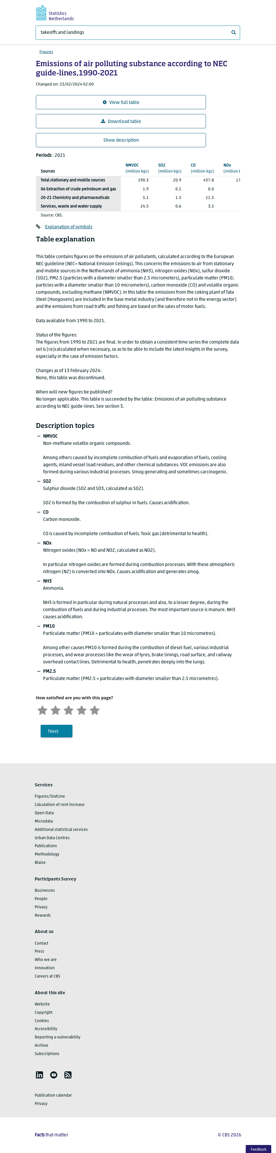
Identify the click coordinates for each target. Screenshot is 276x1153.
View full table (121, 102)
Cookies (42, 1021)
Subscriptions (47, 1054)
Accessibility (46, 1029)
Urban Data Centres (52, 838)
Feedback (259, 1150)
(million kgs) (137, 168)
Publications (46, 846)
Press (39, 951)
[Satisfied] (81, 709)
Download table (121, 121)
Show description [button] (121, 140)
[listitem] (39, 1075)
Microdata (44, 821)
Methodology (47, 854)
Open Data (44, 813)
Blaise (40, 863)
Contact (41, 943)
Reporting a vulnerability (57, 1037)
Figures (46, 52)
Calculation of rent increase (60, 805)
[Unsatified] (55, 709)
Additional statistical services (61, 830)
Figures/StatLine (50, 796)
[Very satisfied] (94, 709)
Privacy (41, 907)
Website (42, 1004)
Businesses (45, 891)
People (41, 899)
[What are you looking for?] (138, 33)
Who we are (46, 960)
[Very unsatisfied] (42, 709)
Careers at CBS (47, 976)
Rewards (43, 916)
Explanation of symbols (68, 227)
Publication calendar (53, 1095)
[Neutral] (68, 709)
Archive (41, 1046)
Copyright (44, 1013)
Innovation (45, 968)
